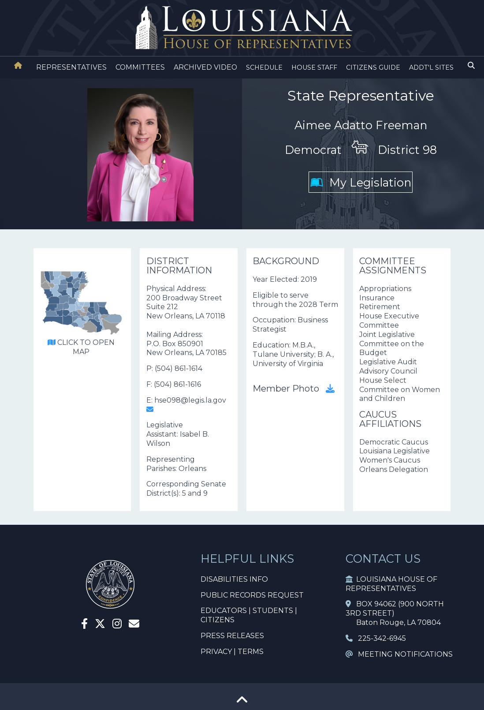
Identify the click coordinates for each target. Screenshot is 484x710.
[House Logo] (242, 28)
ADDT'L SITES (431, 67)
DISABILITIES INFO (234, 579)
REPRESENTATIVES (71, 67)
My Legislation (360, 182)
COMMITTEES (140, 67)
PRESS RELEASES (232, 636)
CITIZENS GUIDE (373, 67)
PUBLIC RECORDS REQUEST (252, 595)
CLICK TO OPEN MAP (81, 347)
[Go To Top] (242, 703)
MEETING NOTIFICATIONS (399, 654)
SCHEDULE (264, 67)
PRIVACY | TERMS (232, 651)
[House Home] (18, 65)
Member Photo (294, 388)
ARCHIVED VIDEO (205, 67)
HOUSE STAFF (314, 67)
